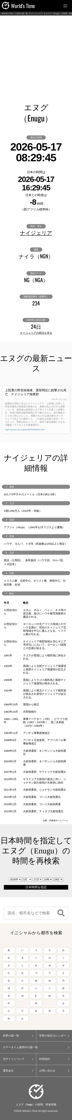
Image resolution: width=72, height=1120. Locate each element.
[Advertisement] (36, 53)
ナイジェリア (37, 14)
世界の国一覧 (22, 14)
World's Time (7, 14)
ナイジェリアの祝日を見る (36, 332)
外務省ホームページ (58, 820)
